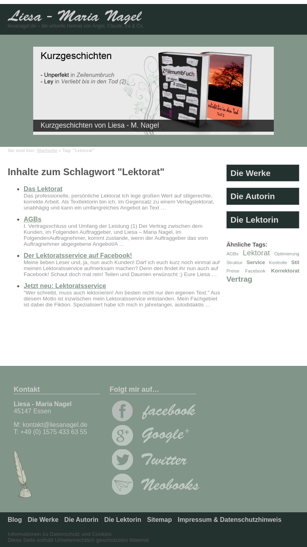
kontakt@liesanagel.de (54, 424)
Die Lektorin (255, 219)
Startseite (47, 150)
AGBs (32, 219)
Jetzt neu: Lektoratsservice (65, 285)
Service (256, 262)
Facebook (255, 271)
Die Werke (251, 173)
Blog (15, 519)
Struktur (234, 262)
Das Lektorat (43, 189)
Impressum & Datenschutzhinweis (229, 519)
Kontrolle (278, 262)
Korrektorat (285, 271)
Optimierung (286, 253)
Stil (295, 262)
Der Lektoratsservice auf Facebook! (78, 255)
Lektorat (256, 253)
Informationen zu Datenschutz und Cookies (60, 534)
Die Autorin (253, 196)
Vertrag (239, 279)
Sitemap (159, 519)
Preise (232, 271)
